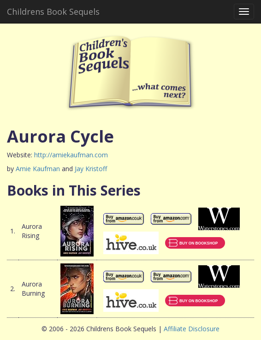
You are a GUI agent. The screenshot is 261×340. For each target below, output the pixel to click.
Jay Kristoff (91, 168)
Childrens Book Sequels (53, 11)
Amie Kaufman (38, 168)
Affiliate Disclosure (191, 328)
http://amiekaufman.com (71, 154)
